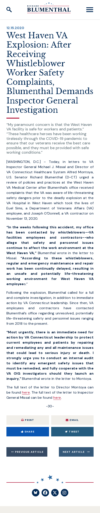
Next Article (74, 452)
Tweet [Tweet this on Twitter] (72, 431)
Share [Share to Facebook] (27, 431)
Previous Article (29, 452)
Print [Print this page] (27, 420)
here (26, 392)
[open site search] (9, 9)
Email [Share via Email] (72, 420)
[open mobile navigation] (90, 9)
